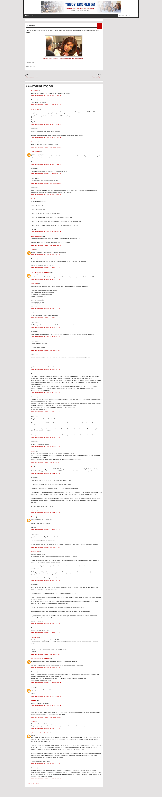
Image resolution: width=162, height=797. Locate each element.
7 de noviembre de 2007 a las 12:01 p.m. (46, 779)
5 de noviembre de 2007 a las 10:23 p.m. (46, 683)
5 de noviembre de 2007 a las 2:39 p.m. (45, 327)
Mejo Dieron (34, 283)
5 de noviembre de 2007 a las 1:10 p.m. (45, 254)
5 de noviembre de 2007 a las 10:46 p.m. (46, 696)
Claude (33, 249)
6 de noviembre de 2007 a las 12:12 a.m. (46, 705)
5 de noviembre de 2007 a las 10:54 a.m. (46, 164)
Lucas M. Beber (35, 151)
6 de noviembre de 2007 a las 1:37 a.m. (46, 728)
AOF (32, 466)
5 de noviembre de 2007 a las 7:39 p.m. (45, 623)
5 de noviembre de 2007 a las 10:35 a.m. (46, 124)
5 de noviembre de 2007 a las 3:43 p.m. (45, 350)
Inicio (27, 15)
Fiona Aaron (34, 90)
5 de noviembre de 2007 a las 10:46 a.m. (46, 147)
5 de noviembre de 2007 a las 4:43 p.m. (45, 446)
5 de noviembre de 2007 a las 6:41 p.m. (45, 547)
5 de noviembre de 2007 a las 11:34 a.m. (46, 231)
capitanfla (34, 700)
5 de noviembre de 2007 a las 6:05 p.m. (45, 530)
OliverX (33, 451)
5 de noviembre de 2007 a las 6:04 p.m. (45, 512)
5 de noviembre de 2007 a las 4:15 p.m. (45, 392)
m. (32, 313)
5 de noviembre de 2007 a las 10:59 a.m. (46, 183)
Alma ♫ (33, 517)
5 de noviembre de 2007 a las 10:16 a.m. (46, 105)
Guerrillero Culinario (36, 236)
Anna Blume (34, 199)
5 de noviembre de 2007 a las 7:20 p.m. (45, 580)
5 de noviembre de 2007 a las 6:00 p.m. (45, 473)
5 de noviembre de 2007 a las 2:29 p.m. (45, 318)
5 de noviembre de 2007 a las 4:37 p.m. (45, 437)
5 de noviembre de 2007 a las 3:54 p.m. (45, 369)
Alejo (32, 687)
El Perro (33, 721)
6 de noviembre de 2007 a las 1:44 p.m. (45, 763)
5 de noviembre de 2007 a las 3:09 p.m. (45, 336)
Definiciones (30, 25)
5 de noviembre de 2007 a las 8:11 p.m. (45, 654)
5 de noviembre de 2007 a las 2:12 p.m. (45, 279)
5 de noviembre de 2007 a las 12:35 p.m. (46, 245)
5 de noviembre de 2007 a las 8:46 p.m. (45, 667)
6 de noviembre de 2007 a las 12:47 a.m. (46, 717)
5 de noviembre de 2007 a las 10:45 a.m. (46, 137)
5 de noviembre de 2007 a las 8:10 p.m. (45, 633)
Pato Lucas (34, 142)
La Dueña (34, 710)
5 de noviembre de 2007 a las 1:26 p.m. (45, 268)
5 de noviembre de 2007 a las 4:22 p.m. (45, 412)
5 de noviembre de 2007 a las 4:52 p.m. (45, 462)
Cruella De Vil (35, 637)
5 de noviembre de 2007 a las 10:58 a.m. (46, 174)
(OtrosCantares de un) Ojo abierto (40, 272)
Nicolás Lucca (35, 109)
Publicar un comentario (32, 783)
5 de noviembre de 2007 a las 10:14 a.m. (46, 95)
